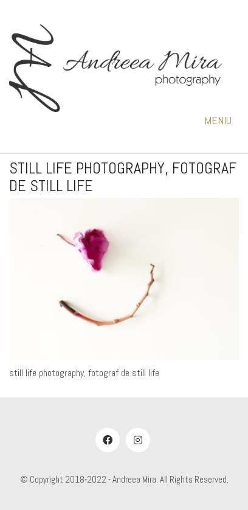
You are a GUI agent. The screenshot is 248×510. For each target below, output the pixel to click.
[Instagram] (138, 440)
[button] (221, 120)
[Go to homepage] (115, 68)
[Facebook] (107, 440)
